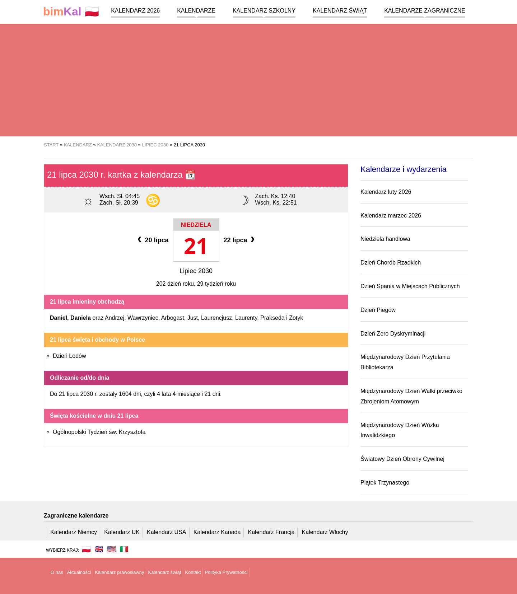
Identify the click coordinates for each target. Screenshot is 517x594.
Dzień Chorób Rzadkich (390, 262)
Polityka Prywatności (226, 572)
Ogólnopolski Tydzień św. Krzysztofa (99, 432)
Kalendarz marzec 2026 (390, 215)
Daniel (58, 318)
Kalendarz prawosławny (119, 572)
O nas (57, 572)
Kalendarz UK (122, 532)
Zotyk (296, 318)
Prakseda (272, 318)
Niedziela (196, 225)
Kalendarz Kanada (217, 532)
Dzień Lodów (69, 356)
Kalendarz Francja (271, 532)
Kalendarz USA (166, 532)
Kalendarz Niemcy (73, 532)
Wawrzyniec (142, 318)
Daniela (80, 318)
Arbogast (172, 318)
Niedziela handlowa (385, 239)
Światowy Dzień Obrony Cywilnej (402, 459)
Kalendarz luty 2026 (385, 192)
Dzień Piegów (378, 310)
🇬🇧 (98, 549)
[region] (258, 79)
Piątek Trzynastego (384, 483)
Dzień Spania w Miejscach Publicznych (410, 286)
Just (192, 318)
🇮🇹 (124, 549)
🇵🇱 (71, 12)
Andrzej (114, 318)
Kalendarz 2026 (135, 11)
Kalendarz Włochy (325, 532)
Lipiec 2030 (196, 271)
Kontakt (193, 572)
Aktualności (79, 572)
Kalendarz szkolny (264, 11)
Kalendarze (196, 11)
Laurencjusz (216, 318)
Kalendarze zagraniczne (424, 11)
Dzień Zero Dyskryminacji (392, 334)
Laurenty (246, 318)
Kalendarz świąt (340, 11)
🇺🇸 (111, 549)
